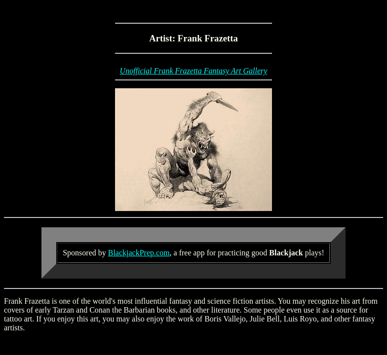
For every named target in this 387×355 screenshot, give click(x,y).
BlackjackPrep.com (139, 252)
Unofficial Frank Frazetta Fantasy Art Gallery (194, 71)
